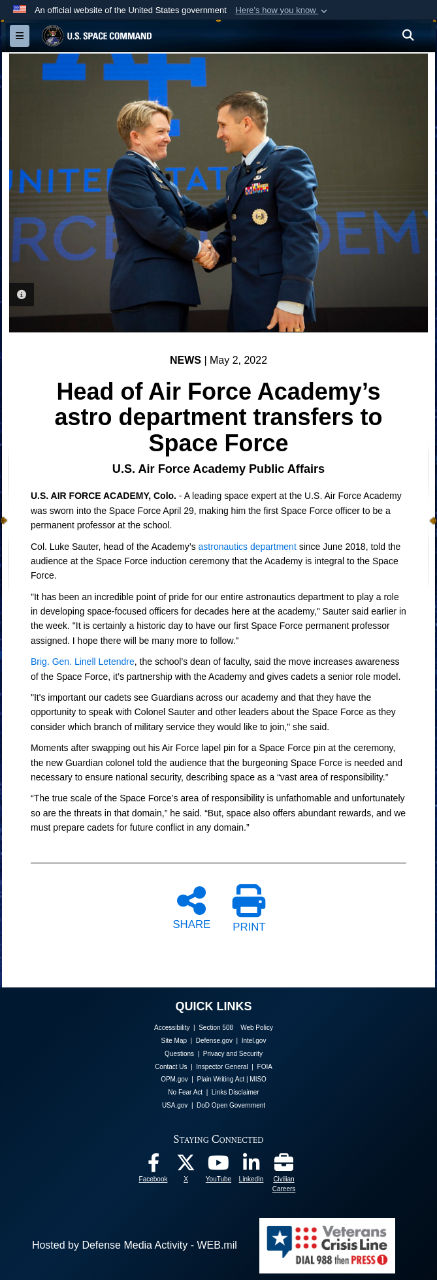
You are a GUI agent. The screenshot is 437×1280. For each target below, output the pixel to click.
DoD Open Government (231, 1105)
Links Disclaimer (235, 1092)
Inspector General (222, 1066)
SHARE (191, 907)
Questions (179, 1053)
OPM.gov (174, 1079)
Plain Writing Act (221, 1079)
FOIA (264, 1066)
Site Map (174, 1040)
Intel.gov (254, 1040)
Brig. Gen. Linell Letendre (83, 661)
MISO (258, 1079)
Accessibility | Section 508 (193, 1027)
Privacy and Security (233, 1053)
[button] (282, 10)
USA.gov (174, 1105)
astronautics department (248, 546)
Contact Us (171, 1066)
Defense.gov (214, 1040)
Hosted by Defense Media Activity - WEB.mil (134, 1245)
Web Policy (256, 1027)
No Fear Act (185, 1092)
